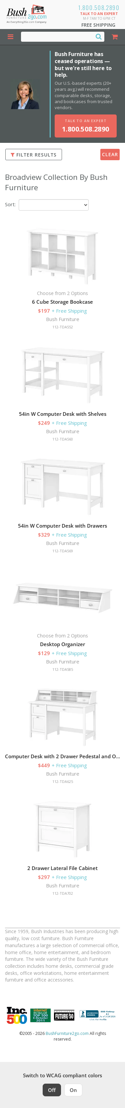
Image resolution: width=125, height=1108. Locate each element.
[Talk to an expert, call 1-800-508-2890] (86, 125)
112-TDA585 (62, 669)
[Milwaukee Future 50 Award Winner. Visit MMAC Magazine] (64, 1015)
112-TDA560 (62, 439)
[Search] (99, 36)
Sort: (10, 204)
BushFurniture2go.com (67, 1033)
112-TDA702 (62, 893)
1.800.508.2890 (99, 7)
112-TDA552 (62, 326)
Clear (110, 154)
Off (52, 1090)
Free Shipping (98, 25)
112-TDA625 (62, 781)
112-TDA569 (62, 550)
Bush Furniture (62, 319)
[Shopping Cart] (114, 37)
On (73, 1090)
